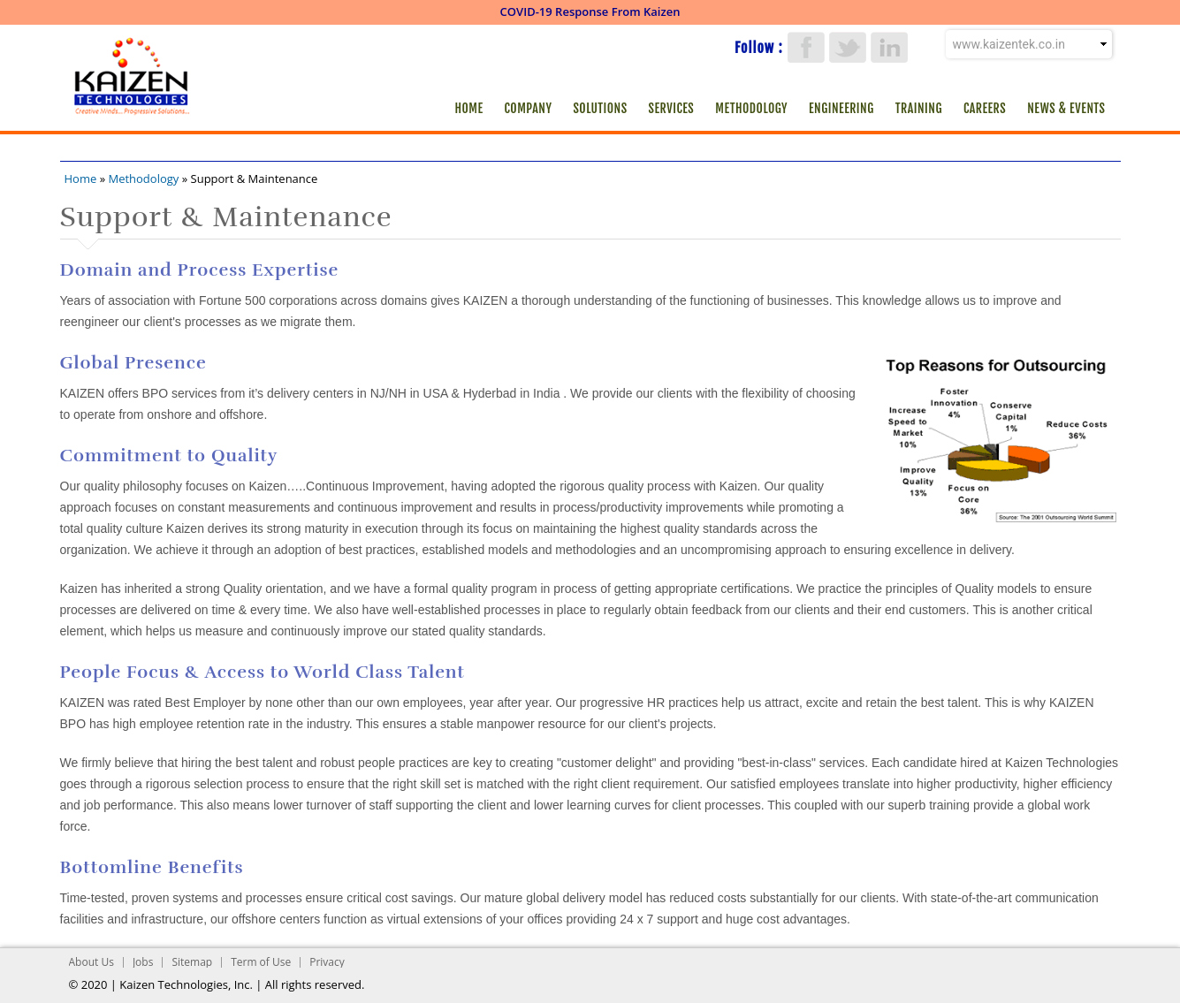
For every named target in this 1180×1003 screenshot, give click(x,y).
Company (528, 108)
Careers (984, 108)
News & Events (1066, 108)
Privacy (327, 961)
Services (672, 108)
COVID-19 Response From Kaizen (590, 11)
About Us (91, 961)
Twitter (847, 47)
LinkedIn (889, 47)
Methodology (751, 108)
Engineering (841, 108)
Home (468, 108)
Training (918, 108)
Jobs (143, 961)
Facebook (806, 47)
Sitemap (191, 961)
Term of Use (261, 961)
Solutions (600, 108)
